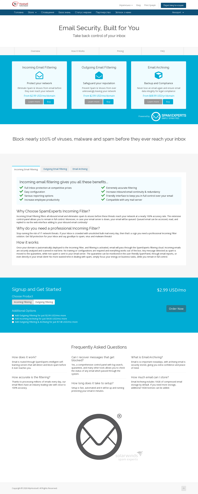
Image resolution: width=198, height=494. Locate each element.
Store (32, 12)
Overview (35, 51)
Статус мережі (83, 12)
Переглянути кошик (173, 5)
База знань (64, 12)
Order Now (176, 308)
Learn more (34, 101)
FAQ (162, 51)
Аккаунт (178, 12)
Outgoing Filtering (44, 302)
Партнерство (103, 12)
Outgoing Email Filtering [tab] (55, 168)
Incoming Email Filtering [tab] (26, 169)
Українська (126, 5)
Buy (49, 101)
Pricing (120, 51)
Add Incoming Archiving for (39, 318)
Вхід (138, 5)
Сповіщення (47, 12)
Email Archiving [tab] (80, 168)
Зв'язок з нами (123, 12)
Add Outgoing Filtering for (39, 315)
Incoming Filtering (22, 302)
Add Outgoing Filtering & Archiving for (45, 321)
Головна (18, 12)
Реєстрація (150, 5)
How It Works (78, 51)
